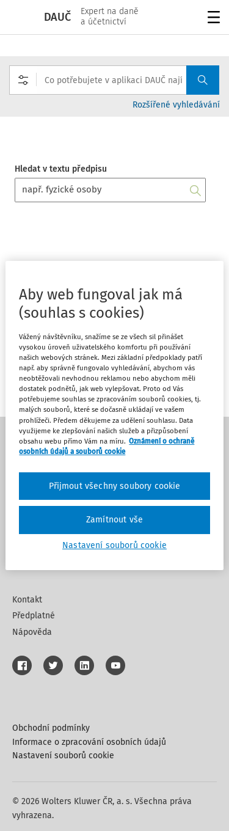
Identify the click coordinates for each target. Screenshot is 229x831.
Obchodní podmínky (51, 728)
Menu (211, 18)
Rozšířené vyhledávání (176, 105)
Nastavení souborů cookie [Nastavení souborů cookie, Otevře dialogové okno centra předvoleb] (114, 545)
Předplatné (33, 615)
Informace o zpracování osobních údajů (89, 742)
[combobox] (114, 80)
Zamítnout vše (114, 519)
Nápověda (32, 632)
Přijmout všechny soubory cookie (115, 486)
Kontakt (27, 600)
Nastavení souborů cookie (63, 755)
